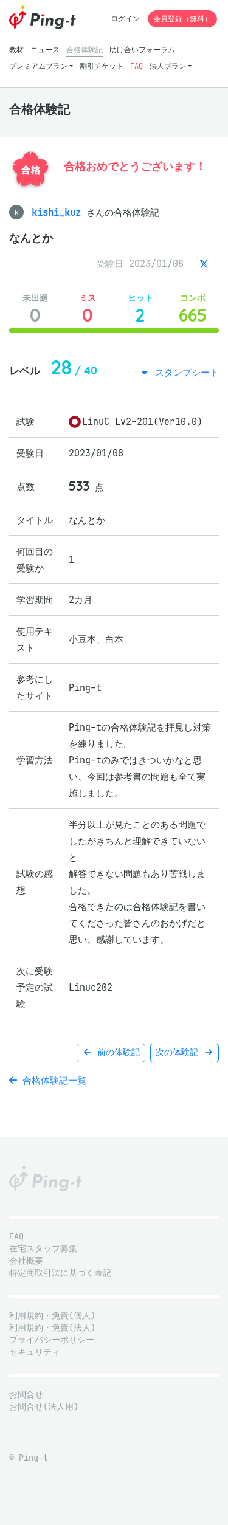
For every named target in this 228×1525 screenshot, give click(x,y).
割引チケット (101, 66)
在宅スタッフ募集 (43, 1249)
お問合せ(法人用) (43, 1407)
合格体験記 (84, 49)
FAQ (136, 66)
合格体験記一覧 (47, 1080)
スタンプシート (184, 372)
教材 (16, 49)
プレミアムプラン (38, 66)
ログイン (125, 18)
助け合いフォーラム (142, 49)
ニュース (45, 49)
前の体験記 (111, 1052)
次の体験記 (184, 1052)
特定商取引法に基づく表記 (60, 1273)
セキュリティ (34, 1352)
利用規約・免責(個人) (52, 1315)
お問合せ (26, 1394)
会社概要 (26, 1261)
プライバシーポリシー (51, 1340)
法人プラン (168, 66)
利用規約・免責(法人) (52, 1328)
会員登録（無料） (182, 18)
